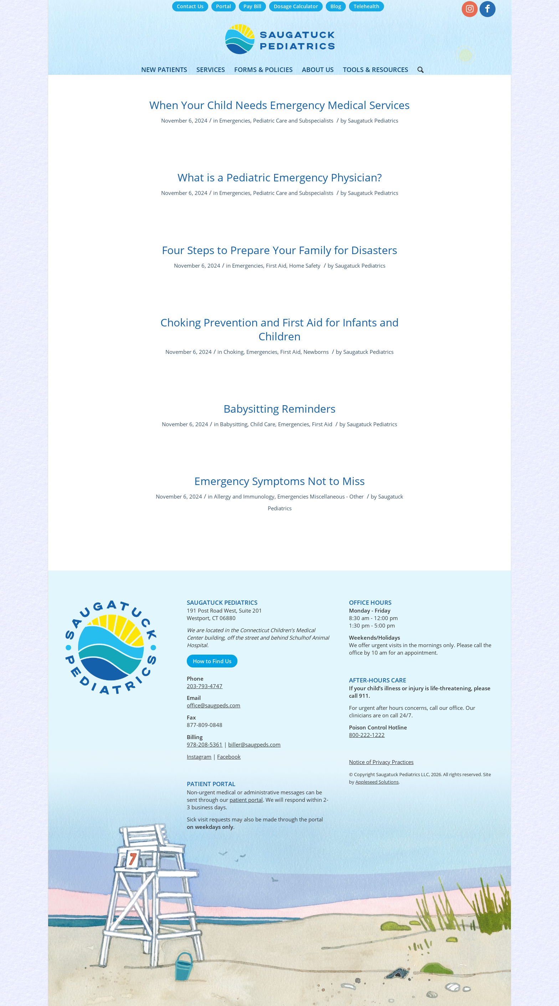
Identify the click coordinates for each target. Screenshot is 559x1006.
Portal (223, 6)
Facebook (229, 756)
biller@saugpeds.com (254, 744)
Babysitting (233, 424)
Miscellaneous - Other (337, 496)
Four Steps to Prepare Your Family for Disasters (279, 250)
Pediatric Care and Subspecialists (293, 120)
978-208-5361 (204, 744)
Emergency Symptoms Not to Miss (279, 481)
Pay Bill (252, 6)
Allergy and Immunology (244, 496)
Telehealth (366, 6)
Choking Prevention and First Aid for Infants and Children (279, 329)
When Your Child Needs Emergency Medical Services (279, 105)
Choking (233, 351)
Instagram (199, 756)
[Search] (418, 69)
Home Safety (304, 265)
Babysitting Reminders (279, 408)
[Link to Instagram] (470, 9)
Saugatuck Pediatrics (373, 120)
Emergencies (234, 120)
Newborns (316, 351)
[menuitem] (190, 7)
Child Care (262, 424)
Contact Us (190, 6)
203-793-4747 (204, 686)
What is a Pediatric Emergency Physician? (280, 177)
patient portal (246, 799)
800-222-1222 (367, 734)
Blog (335, 6)
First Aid (276, 265)
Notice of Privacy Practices (381, 761)
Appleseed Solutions (377, 782)
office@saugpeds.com (213, 705)
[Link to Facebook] (487, 9)
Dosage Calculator (296, 6)
